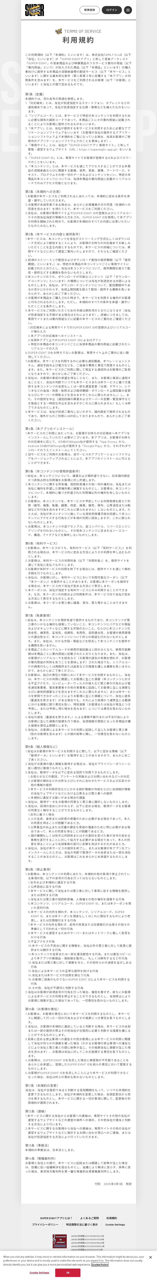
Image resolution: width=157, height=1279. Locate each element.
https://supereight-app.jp (97, 149)
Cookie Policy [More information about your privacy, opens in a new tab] (100, 1267)
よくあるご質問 (89, 1218)
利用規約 (111, 1218)
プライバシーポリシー (45, 1224)
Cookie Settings (115, 1224)
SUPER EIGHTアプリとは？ (56, 1218)
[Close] (150, 1260)
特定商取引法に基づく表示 (82, 1224)
